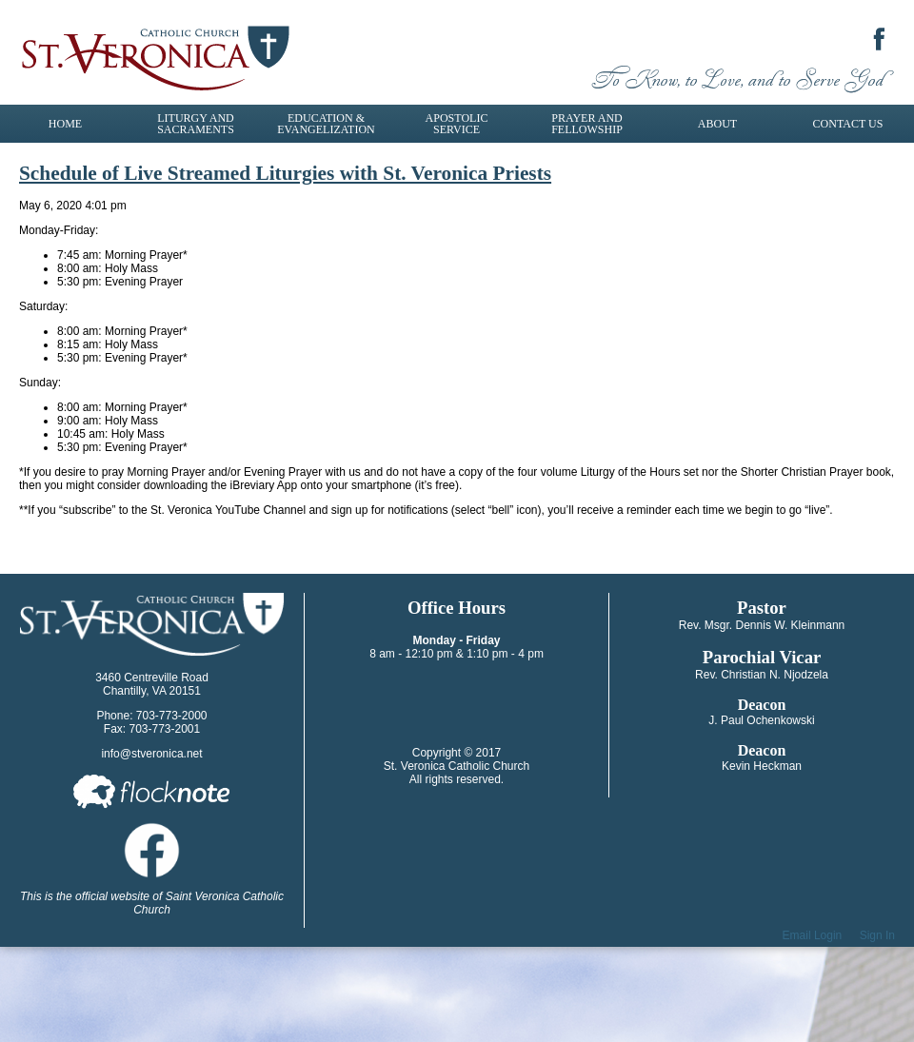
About (717, 123)
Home (65, 123)
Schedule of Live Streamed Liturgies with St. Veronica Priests (285, 173)
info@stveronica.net (151, 753)
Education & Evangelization (325, 123)
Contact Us (848, 123)
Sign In (877, 935)
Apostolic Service (457, 123)
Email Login (813, 935)
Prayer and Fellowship (587, 123)
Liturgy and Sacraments (195, 123)
